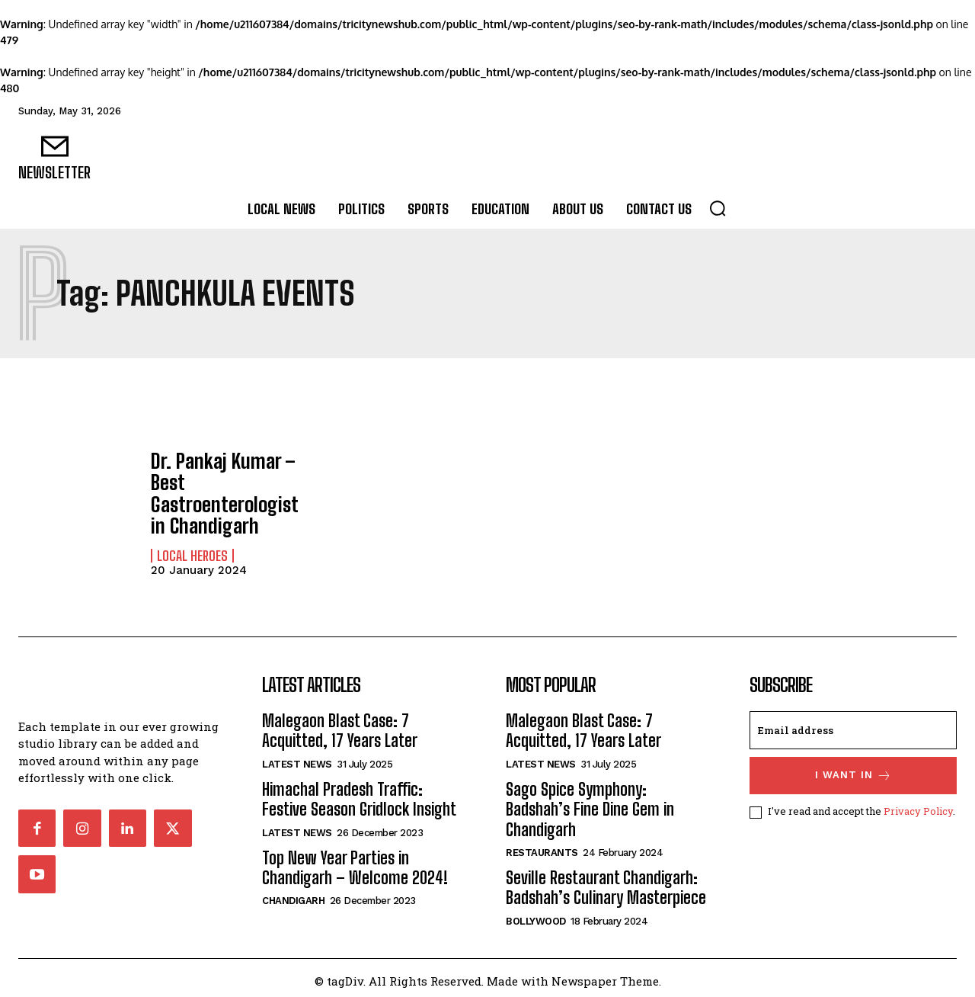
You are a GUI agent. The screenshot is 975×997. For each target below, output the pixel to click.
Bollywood (536, 915)
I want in (853, 769)
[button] (717, 208)
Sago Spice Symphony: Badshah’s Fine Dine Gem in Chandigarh (590, 803)
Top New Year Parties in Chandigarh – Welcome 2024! (355, 862)
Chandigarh (293, 894)
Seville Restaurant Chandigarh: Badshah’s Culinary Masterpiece (606, 881)
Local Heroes (192, 549)
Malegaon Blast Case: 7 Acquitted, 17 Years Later (339, 724)
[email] (853, 724)
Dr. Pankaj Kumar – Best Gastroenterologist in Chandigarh (227, 490)
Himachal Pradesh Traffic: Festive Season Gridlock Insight (359, 793)
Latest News (297, 758)
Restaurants (542, 846)
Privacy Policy (918, 806)
